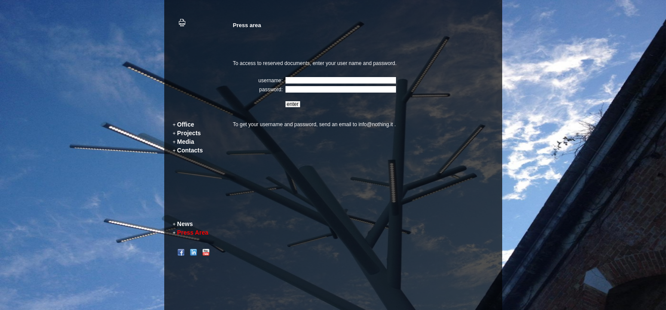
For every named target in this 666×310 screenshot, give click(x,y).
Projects (189, 133)
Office (185, 124)
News (185, 223)
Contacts (190, 150)
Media (185, 141)
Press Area (193, 232)
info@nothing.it (376, 124)
